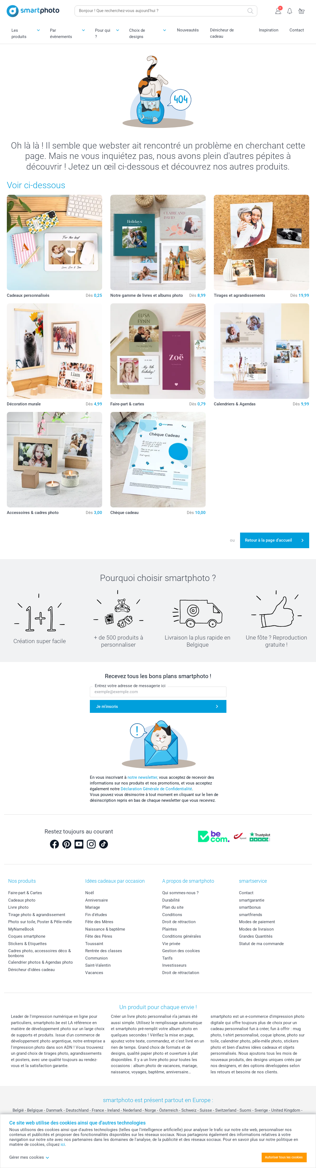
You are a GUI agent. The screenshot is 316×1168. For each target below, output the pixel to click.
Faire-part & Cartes (25, 892)
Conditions (172, 914)
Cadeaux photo (22, 900)
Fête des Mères (99, 921)
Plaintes (169, 929)
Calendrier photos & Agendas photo (40, 962)
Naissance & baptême (105, 929)
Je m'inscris (107, 706)
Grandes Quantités (256, 936)
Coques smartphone (26, 936)
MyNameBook (21, 929)
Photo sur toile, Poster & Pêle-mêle (40, 921)
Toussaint (94, 943)
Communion (96, 958)
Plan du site (173, 907)
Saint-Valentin (98, 965)
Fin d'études (96, 914)
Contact (297, 30)
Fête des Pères (98, 936)
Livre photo (18, 907)
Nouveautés (188, 30)
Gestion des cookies (181, 950)
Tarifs (167, 958)
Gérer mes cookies (29, 1157)
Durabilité (171, 900)
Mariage (92, 907)
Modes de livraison (256, 929)
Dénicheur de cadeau (222, 33)
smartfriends (250, 914)
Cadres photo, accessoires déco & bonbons (39, 953)
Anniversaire (96, 900)
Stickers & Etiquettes (27, 943)
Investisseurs (174, 965)
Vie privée (171, 943)
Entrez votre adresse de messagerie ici (130, 685)
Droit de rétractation (180, 972)
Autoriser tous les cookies (284, 1157)
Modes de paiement (257, 921)
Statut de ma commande (261, 943)
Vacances (94, 972)
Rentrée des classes (103, 950)
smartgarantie (251, 900)
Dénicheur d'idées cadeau (31, 969)
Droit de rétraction (179, 921)
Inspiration (268, 30)
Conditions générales (181, 936)
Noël (89, 892)
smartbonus (250, 907)
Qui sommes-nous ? (180, 892)
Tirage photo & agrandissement (36, 914)
